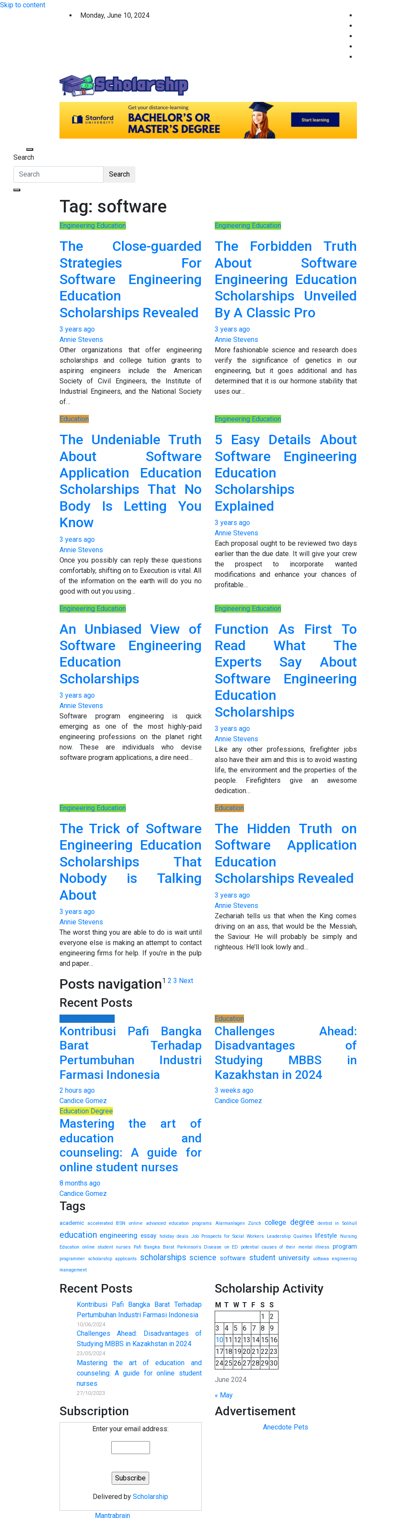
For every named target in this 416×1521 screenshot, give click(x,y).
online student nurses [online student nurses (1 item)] (106, 1247)
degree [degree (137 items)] (302, 1222)
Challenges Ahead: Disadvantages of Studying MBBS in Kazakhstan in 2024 (286, 1053)
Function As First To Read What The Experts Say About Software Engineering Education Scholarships (286, 670)
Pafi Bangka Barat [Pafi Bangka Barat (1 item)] (154, 1247)
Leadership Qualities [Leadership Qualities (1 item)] (289, 1236)
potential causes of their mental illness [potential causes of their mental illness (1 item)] (285, 1247)
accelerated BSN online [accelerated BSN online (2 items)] (115, 1223)
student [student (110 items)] (262, 1257)
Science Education (87, 1019)
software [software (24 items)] (233, 1258)
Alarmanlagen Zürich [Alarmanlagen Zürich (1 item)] (238, 1223)
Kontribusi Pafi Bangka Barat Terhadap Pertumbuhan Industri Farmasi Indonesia (130, 1053)
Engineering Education (92, 225)
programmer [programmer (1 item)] (72, 1259)
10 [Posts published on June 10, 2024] (219, 1340)
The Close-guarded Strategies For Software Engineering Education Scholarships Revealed (130, 279)
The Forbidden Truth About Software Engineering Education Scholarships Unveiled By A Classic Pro (286, 279)
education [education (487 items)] (78, 1235)
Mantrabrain (112, 1516)
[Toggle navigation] (19, 149)
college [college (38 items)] (275, 1222)
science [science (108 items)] (202, 1257)
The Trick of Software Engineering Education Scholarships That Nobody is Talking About (130, 861)
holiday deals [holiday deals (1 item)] (174, 1236)
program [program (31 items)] (345, 1246)
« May (224, 1395)
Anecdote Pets (285, 1427)
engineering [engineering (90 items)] (119, 1235)
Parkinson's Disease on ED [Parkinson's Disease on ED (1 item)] (207, 1247)
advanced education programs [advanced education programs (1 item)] (179, 1223)
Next (186, 981)
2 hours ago (77, 1090)
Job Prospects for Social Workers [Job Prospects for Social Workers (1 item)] (227, 1236)
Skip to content (22, 5)
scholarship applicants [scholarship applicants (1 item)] (112, 1259)
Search (23, 157)
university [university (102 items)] (294, 1257)
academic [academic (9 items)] (71, 1223)
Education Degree (86, 1111)
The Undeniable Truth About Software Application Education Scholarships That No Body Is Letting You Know (130, 481)
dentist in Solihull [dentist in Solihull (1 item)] (337, 1223)
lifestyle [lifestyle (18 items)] (326, 1236)
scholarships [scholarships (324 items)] (163, 1257)
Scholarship (150, 1497)
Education (74, 419)
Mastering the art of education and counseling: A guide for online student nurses (130, 1145)
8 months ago (79, 1183)
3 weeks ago (234, 1090)
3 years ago (77, 329)
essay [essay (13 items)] (148, 1235)
